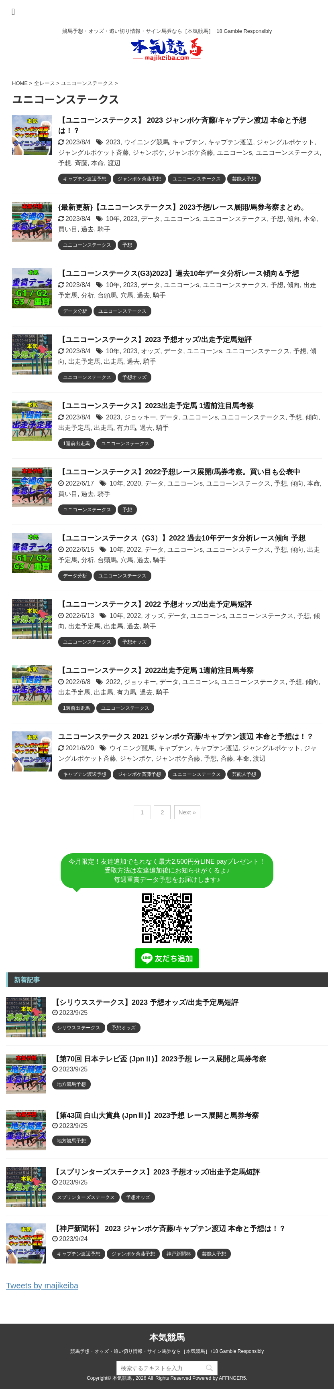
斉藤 (81, 163)
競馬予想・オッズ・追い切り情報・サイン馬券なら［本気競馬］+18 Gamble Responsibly (167, 1351)
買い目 (67, 229)
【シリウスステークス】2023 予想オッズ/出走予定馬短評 (145, 1002)
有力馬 (126, 427)
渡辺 (114, 163)
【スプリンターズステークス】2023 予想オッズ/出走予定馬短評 (156, 1172)
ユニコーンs (234, 152)
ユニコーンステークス (288, 152)
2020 (134, 483)
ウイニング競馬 (146, 142)
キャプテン (188, 142)
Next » (187, 812)
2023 (113, 142)
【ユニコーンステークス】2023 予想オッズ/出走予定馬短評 (155, 340)
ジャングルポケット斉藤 (93, 152)
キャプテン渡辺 (230, 142)
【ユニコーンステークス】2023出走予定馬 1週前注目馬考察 (156, 406)
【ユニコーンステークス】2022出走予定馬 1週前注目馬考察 (156, 670)
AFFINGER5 (232, 1378)
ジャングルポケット (285, 142)
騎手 (104, 229)
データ (150, 218)
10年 (113, 218)
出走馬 (113, 361)
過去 (87, 229)
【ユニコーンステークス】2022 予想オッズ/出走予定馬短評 (155, 604)
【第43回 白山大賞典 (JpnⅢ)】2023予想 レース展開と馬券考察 (155, 1116)
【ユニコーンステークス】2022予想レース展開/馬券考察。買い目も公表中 (179, 472)
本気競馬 (167, 1337)
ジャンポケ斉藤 (190, 152)
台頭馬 (107, 295)
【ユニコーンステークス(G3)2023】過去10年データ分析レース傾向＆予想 (178, 273)
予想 (64, 163)
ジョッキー (140, 417)
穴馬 (126, 295)
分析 (87, 295)
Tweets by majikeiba (42, 1285)
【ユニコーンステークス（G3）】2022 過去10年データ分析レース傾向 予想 (181, 538)
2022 (134, 549)
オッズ (150, 351)
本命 (97, 163)
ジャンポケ (148, 152)
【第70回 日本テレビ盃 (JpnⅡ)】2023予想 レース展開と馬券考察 (159, 1059)
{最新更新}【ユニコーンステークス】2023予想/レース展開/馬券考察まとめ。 (183, 207)
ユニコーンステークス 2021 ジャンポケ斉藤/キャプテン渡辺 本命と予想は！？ (186, 737)
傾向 (293, 218)
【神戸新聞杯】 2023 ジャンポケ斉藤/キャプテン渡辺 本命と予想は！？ (169, 1229)
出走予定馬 (84, 361)
